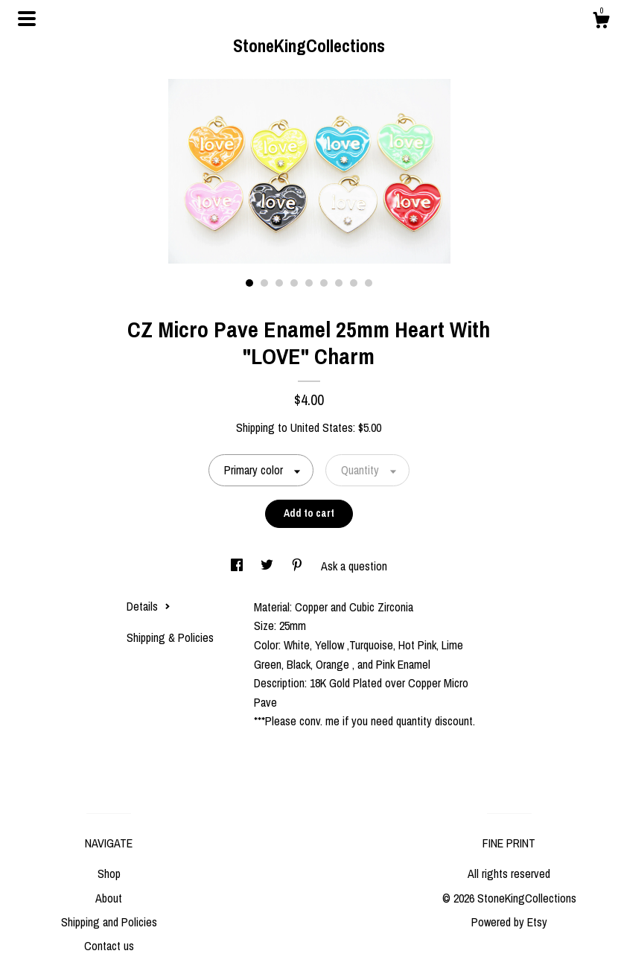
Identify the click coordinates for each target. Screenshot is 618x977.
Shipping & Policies (170, 637)
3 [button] (279, 283)
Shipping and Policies (109, 922)
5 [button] (309, 283)
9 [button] (368, 283)
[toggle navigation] (27, 18)
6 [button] (324, 283)
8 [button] (353, 283)
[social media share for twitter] (268, 566)
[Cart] (601, 22)
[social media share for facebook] (238, 566)
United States (321, 427)
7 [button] (339, 283)
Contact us (109, 946)
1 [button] (249, 283)
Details (149, 606)
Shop (109, 873)
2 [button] (264, 283)
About (108, 898)
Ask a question (354, 566)
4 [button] (294, 283)
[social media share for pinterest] (298, 566)
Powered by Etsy (509, 922)
